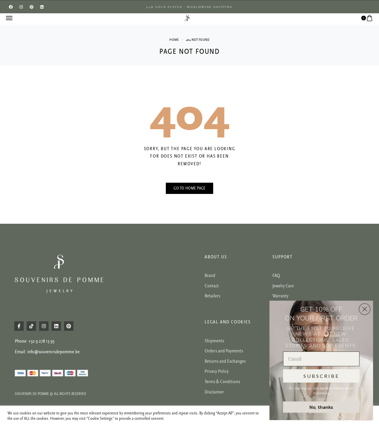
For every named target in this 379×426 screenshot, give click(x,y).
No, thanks (321, 407)
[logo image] (187, 18)
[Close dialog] (365, 309)
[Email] (321, 359)
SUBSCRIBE (321, 376)
